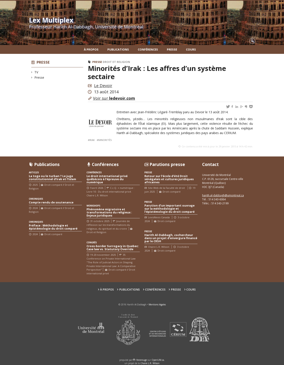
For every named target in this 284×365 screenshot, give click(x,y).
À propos (91, 49)
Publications (118, 49)
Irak (92, 140)
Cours (191, 49)
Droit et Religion (116, 62)
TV (36, 72)
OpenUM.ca (158, 359)
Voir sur (114, 98)
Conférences (148, 49)
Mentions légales (157, 304)
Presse (172, 49)
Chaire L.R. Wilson (150, 363)
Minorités (105, 140)
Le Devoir (103, 85)
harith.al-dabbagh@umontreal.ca (223, 195)
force (141, 359)
